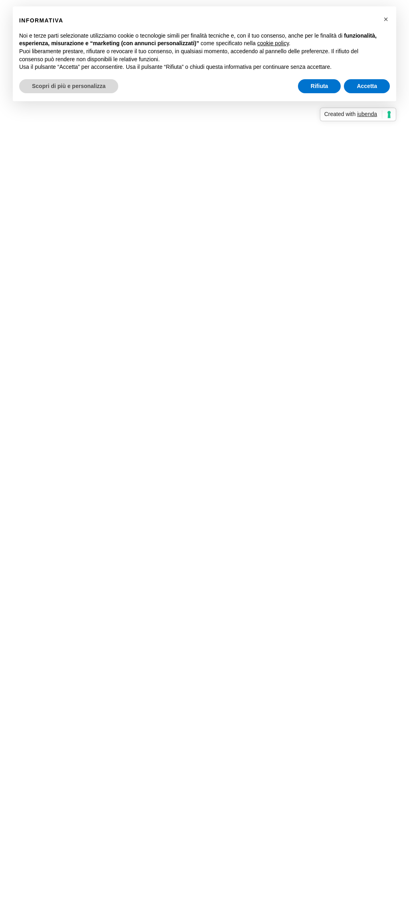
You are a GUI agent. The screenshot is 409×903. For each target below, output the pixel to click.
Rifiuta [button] (319, 86)
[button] (385, 19)
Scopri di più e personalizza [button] (68, 86)
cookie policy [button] (273, 43)
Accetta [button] (367, 86)
